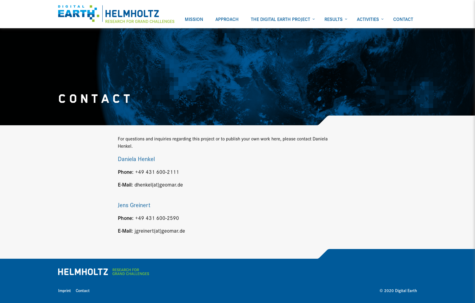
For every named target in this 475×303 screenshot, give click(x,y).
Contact (83, 290)
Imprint (64, 290)
